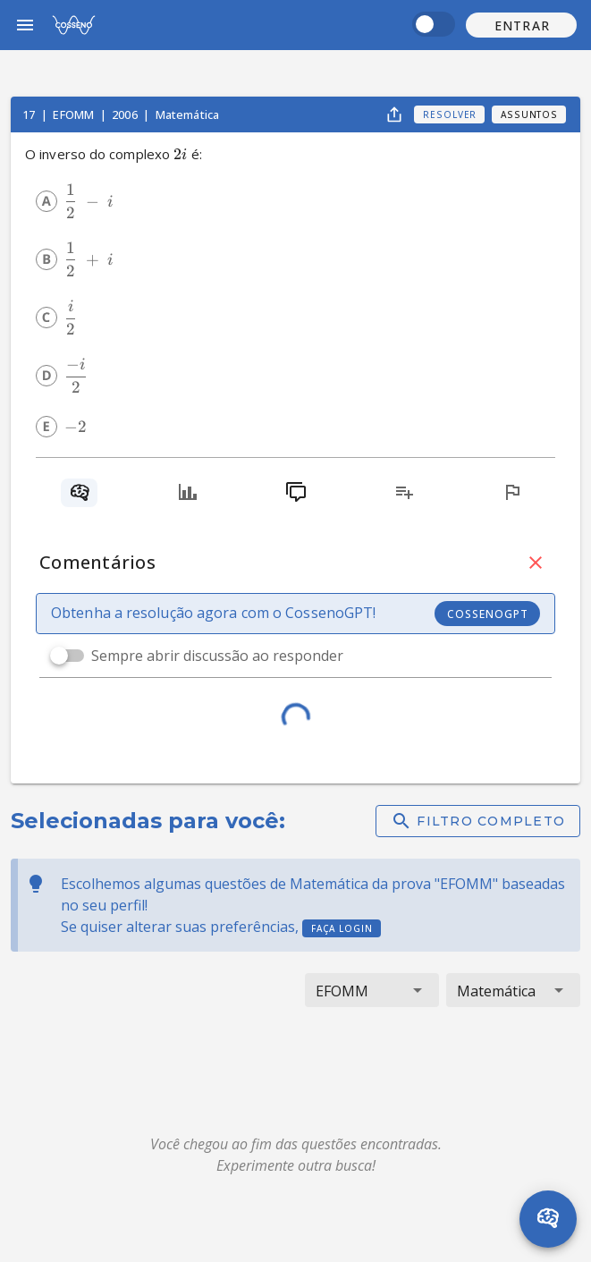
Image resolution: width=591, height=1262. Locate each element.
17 (30, 114)
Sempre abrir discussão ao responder (217, 656)
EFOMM (75, 114)
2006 (126, 114)
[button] (521, 25)
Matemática (188, 114)
